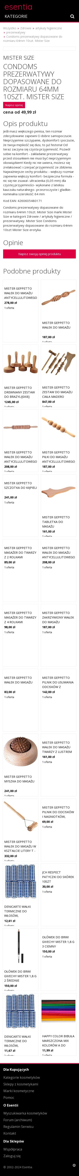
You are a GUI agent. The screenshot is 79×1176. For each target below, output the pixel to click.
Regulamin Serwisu (18, 1126)
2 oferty (9, 1056)
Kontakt (9, 1133)
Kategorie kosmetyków (21, 1077)
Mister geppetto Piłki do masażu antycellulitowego (58, 456)
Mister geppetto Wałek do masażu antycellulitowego (20, 292)
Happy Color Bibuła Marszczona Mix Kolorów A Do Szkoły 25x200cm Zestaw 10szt (58, 1045)
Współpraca (12, 1149)
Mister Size (18, 57)
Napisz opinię (14, 105)
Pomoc (8, 1097)
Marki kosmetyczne (18, 1091)
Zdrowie (25, 28)
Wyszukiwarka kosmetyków (25, 1113)
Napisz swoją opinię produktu (39, 254)
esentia (18, 6)
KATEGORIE (16, 16)
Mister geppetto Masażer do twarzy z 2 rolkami (20, 552)
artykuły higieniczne (48, 28)
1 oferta (9, 308)
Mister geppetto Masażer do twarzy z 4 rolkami (20, 617)
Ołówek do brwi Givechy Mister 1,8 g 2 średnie (20, 975)
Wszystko (9, 28)
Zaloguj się (12, 1156)
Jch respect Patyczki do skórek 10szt (58, 876)
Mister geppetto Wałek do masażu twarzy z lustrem (57, 747)
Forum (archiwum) (17, 1120)
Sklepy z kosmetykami (20, 1084)
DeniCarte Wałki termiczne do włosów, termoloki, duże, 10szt (18, 916)
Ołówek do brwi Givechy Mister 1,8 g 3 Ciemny (58, 941)
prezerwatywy (15, 32)
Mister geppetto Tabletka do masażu (56, 521)
